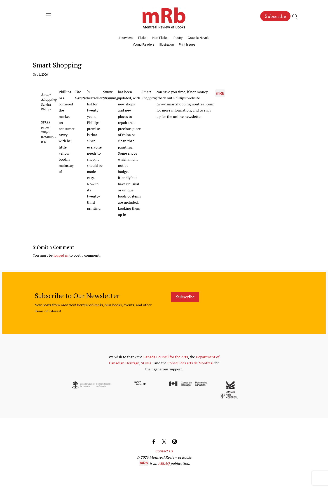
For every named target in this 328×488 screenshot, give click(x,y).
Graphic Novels (198, 38)
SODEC (146, 362)
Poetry (178, 38)
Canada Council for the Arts (165, 356)
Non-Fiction (160, 38)
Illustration (166, 44)
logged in (61, 255)
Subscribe (275, 16)
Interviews (126, 38)
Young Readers (144, 44)
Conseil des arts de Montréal (190, 362)
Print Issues (187, 44)
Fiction (142, 38)
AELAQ (164, 463)
